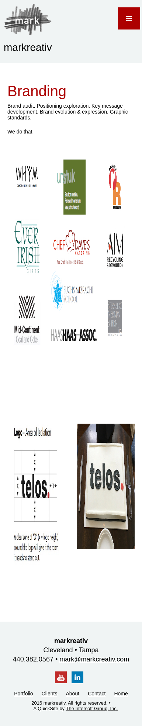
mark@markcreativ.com (94, 659)
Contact (96, 694)
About (72, 694)
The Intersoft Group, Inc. (92, 708)
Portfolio (23, 694)
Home (121, 694)
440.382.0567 (33, 659)
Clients (50, 694)
